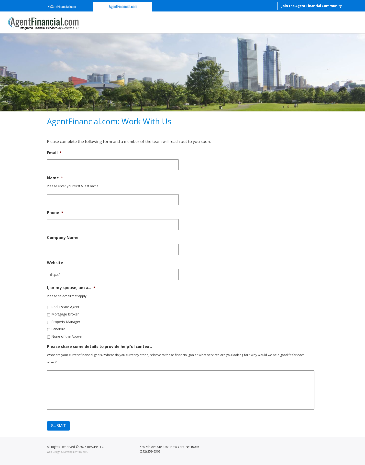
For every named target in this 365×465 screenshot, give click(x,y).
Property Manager (65, 321)
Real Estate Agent (65, 306)
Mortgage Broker (65, 314)
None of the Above (66, 336)
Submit (58, 426)
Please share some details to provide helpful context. (99, 346)
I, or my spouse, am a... (71, 287)
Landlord (58, 329)
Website (55, 262)
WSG (85, 452)
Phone (55, 212)
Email (54, 152)
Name (55, 178)
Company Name (62, 237)
